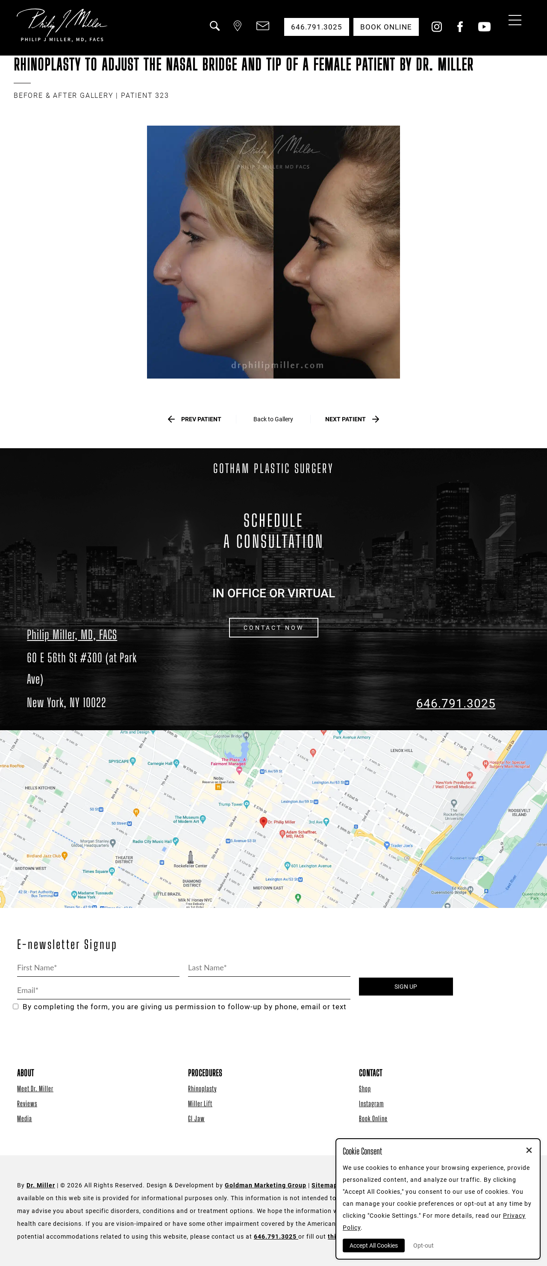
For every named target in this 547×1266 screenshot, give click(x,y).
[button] (214, 31)
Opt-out (423, 1245)
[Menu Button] (512, 21)
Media (24, 1118)
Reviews (27, 1103)
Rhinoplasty (202, 1088)
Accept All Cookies (374, 1245)
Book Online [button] (386, 27)
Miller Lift (200, 1103)
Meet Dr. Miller (35, 1088)
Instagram (371, 1103)
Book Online (373, 1118)
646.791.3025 (456, 703)
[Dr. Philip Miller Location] (91, 680)
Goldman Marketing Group (265, 1185)
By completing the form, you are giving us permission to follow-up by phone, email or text (180, 1007)
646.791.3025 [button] (316, 27)
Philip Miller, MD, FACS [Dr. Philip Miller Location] (72, 634)
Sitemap (325, 1185)
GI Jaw (196, 1118)
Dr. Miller (40, 1185)
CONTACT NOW (274, 627)
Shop (365, 1088)
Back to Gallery (273, 419)
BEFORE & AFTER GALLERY (64, 95)
